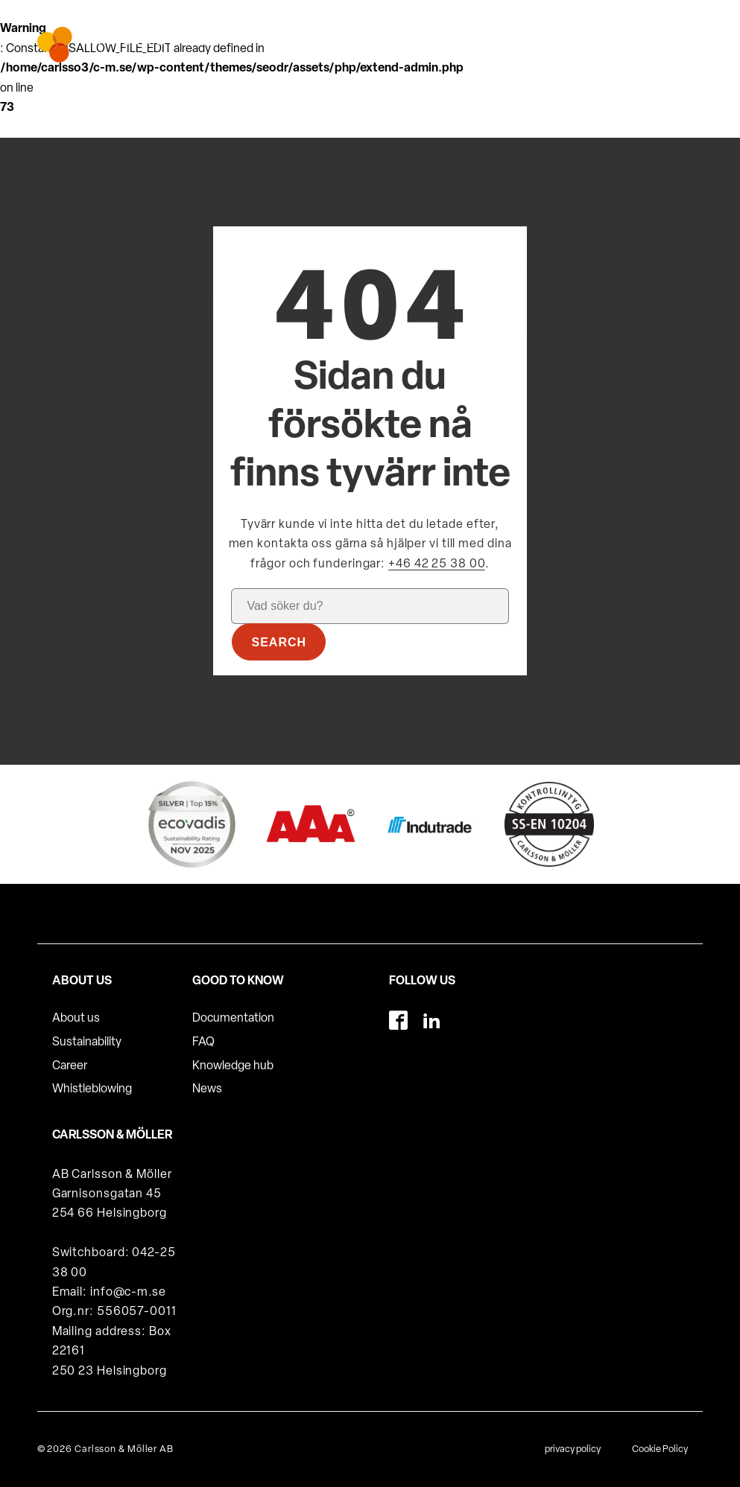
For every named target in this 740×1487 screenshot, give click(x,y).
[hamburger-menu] (680, 39)
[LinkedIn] (432, 1020)
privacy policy (573, 1449)
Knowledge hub (232, 1066)
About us (76, 1019)
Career (69, 1066)
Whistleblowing (92, 1089)
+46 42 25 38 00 (436, 564)
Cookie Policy (660, 1449)
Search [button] (278, 642)
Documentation (233, 1019)
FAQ (203, 1042)
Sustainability (86, 1042)
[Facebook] (398, 1020)
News (207, 1089)
